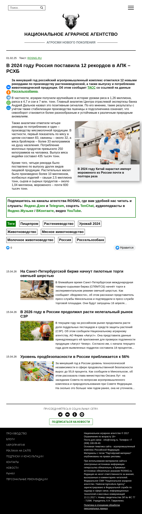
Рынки (10, 473)
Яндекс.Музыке (20, 211)
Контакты (12, 462)
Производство (16, 433)
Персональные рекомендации (27, 479)
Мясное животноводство (63, 232)
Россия (65, 240)
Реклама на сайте (18, 450)
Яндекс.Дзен (34, 206)
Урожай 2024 (89, 224)
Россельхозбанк (90, 240)
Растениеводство (58, 224)
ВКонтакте (45, 211)
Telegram (56, 206)
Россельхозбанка (25, 91)
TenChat (87, 206)
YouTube (74, 211)
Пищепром (29, 224)
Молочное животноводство (30, 240)
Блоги (10, 439)
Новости (12, 467)
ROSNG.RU (35, 58)
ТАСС (91, 87)
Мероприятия (15, 445)
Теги (11, 224)
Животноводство (21, 232)
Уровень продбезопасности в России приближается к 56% (74, 357)
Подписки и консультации (25, 456)
